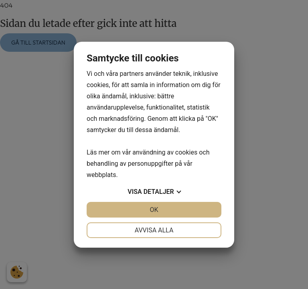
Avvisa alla (154, 230)
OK (154, 210)
